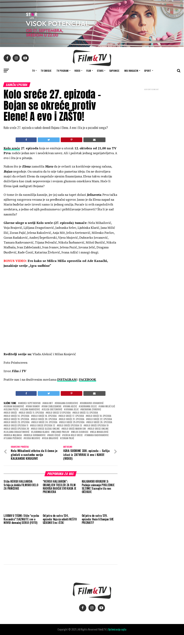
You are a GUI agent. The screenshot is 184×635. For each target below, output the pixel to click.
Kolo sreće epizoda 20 (17, 429)
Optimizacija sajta (117, 629)
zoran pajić (67, 438)
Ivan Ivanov (33, 406)
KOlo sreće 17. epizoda (72, 416)
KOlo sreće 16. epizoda (45, 416)
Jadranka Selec (88, 406)
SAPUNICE (114, 70)
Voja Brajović (50, 438)
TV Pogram (62, 70)
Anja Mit (48, 403)
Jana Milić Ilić (107, 406)
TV (33, 70)
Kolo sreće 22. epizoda (100, 419)
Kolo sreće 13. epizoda (86, 413)
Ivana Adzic (71, 406)
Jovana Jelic (72, 409)
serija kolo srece (73, 435)
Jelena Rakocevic (31, 409)
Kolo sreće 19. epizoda (17, 419)
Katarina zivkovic (91, 409)
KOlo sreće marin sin (74, 429)
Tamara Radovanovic (97, 435)
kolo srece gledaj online (46, 429)
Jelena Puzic (11, 409)
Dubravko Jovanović (92, 403)
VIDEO (77, 70)
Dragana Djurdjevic (67, 403)
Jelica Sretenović (52, 409)
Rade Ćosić (54, 435)
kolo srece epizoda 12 (43, 425)
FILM (88, 70)
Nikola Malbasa (13, 435)
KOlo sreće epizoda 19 (97, 425)
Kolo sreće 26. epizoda (100, 422)
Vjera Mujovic (32, 438)
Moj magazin (131, 70)
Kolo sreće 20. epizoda (44, 419)
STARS (100, 70)
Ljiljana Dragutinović (17, 432)
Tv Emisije (46, 70)
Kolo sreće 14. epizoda (17, 416)
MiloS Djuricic (80, 432)
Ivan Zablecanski (52, 406)
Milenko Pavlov (61, 432)
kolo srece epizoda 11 (16, 425)
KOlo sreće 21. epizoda (72, 419)
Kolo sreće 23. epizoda (17, 422)
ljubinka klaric (41, 432)
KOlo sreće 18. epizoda (99, 416)
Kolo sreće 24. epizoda (45, 422)
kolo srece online (99, 429)
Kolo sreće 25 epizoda (72, 422)
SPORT (147, 70)
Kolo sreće (12, 148)
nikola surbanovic (35, 435)
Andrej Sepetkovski (30, 403)
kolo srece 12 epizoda (59, 413)
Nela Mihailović (99, 432)
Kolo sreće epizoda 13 (70, 425)
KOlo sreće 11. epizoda (32, 413)
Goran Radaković (14, 406)
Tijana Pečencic (13, 438)
